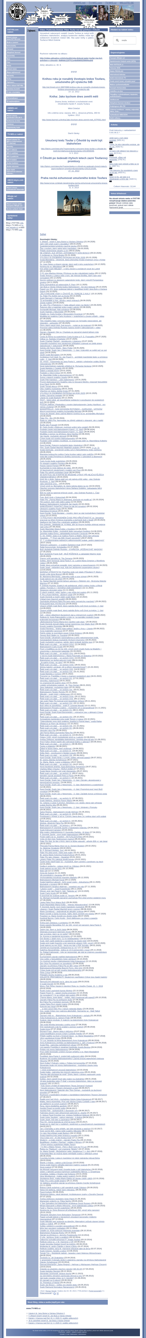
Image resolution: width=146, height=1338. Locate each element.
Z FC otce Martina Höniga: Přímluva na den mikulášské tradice (67, 273)
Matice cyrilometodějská (119, 84)
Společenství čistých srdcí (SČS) (123, 61)
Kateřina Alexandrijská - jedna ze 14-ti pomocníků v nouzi (65, 950)
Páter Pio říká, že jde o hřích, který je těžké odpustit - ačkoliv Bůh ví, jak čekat (73, 841)
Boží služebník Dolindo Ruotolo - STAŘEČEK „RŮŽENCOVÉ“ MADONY (71, 549)
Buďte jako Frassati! (48, 425)
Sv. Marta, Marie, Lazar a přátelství (55, 762)
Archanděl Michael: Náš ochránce (54, 309)
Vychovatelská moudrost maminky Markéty (58, 877)
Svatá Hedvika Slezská (50, 1271)
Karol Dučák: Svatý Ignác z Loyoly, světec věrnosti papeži (65, 757)
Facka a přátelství (47, 746)
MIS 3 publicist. (13, 156)
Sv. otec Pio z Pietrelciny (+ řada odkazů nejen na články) (65, 305)
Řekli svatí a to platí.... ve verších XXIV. (57, 658)
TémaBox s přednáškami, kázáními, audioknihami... (124, 95)
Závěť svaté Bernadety (50, 355)
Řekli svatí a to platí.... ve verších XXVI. (57, 644)
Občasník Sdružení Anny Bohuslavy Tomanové (60, 1215)
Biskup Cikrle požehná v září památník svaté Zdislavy (63, 1187)
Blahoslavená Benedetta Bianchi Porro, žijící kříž (61, 968)
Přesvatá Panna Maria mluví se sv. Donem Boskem (62, 846)
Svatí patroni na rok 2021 (51, 868)
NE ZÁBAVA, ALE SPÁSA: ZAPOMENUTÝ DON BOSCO (65, 253)
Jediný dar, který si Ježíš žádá (53, 929)
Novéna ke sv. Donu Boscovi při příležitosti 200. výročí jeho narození (69, 1210)
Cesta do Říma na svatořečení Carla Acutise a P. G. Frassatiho (67, 337)
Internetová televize (117, 74)
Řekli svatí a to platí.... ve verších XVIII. (57, 696)
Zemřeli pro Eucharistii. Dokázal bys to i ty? (58, 948)
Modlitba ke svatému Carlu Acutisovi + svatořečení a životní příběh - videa (72, 316)
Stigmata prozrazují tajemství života (55, 932)
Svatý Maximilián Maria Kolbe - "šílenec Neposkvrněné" (64, 905)
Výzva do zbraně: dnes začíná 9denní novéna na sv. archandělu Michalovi (72, 413)
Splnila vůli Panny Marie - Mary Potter (56, 348)
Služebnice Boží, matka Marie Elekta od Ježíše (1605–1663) (66, 1178)
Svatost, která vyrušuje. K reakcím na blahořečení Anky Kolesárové (69, 1020)
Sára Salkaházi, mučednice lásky (54, 687)
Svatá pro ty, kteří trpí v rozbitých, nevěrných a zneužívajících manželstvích (72, 1124)
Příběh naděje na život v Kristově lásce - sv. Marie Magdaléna (66, 1036)
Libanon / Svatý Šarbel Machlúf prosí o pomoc (60, 909)
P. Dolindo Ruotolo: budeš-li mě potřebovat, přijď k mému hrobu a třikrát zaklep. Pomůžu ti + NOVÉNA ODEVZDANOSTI (71, 586)
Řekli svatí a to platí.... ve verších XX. (56, 678)
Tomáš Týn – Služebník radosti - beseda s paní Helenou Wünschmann (70, 1253)
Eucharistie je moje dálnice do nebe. (55, 468)
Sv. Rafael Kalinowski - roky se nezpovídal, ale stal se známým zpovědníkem (73, 952)
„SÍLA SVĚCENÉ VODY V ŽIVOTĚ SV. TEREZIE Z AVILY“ (65, 294)
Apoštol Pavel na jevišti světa (52, 1108)
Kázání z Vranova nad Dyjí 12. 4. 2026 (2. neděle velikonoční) (53, 1323)
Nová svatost (45, 1167)
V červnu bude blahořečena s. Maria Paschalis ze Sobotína (65, 656)
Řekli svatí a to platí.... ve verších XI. (56, 735)
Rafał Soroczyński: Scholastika (53, 547)
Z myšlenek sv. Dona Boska (52, 255)
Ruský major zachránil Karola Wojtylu (56, 991)
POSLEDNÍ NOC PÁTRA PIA (52, 604)
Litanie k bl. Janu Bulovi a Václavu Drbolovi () (46, 1313)
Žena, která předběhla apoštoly (53, 1106)
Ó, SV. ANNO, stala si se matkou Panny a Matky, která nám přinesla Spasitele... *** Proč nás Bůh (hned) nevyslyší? (69, 537)
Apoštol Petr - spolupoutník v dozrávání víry (59, 1110)
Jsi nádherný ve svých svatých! (53, 1104)
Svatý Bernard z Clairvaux (51, 298)
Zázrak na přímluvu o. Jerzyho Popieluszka (58, 1235)
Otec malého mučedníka (50, 389)
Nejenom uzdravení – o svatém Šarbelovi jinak (60, 545)
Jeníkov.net (114, 99)
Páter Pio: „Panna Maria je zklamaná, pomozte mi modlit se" (66, 499)
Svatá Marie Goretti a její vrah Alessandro (58, 771)
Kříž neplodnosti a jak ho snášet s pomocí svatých (61, 1027)
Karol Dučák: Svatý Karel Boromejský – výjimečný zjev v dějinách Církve (71, 712)
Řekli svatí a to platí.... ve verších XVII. (57, 699)
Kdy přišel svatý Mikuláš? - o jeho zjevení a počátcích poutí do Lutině (70, 269)
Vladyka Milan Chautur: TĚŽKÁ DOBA (57, 769)
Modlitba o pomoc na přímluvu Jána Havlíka (59, 434)
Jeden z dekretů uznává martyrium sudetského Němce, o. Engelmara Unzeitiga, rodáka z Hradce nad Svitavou (70, 1173)
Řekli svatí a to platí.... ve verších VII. (56, 764)
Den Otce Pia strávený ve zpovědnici (56, 963)
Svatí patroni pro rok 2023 (51, 579)
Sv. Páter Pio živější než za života (54, 296)
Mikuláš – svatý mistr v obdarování (55, 694)
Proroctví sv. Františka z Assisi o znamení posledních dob (65, 676)
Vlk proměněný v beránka (51, 875)
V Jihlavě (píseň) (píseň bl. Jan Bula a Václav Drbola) (49, 1316)
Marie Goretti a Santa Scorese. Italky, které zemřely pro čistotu (67, 914)
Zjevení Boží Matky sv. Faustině (53, 635)
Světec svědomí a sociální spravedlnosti (57, 1226)
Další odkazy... (115, 118)
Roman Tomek (51, 1291)
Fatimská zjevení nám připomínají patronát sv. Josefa (63, 1113)
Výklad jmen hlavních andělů (52, 599)
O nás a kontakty (13, 92)
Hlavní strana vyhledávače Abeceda (15, 188)
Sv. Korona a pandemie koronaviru (55, 936)
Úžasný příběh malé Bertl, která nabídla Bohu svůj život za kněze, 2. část (71, 606)
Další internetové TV (118, 78)
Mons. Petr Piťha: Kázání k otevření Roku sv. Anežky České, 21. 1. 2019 (71, 986)
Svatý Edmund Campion (50, 830)
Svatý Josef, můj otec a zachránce (55, 1119)
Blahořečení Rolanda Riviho (52, 1233)
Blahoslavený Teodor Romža (52, 692)
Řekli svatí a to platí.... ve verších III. (55, 814)
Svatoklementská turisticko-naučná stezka (58, 246)
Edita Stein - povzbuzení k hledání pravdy (58, 753)
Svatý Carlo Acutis (48, 893)
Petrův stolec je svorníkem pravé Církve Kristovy (61, 633)
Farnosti (10, 49)
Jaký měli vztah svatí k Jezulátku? (54, 244)
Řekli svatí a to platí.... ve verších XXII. (57, 669)
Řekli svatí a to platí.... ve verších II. (55, 821)
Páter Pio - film (46, 418)
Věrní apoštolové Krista (50, 1038)
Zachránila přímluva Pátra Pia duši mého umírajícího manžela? (67, 601)
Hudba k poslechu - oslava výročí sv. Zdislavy (59, 866)
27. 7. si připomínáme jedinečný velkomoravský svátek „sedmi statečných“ (72, 540)
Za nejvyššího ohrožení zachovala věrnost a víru (61, 1276)
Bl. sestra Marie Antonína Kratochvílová (57, 855)
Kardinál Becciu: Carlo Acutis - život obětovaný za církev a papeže (69, 918)
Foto (8, 62)
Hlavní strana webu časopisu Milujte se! (14, 205)
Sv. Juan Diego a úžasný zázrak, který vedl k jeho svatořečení (67, 264)
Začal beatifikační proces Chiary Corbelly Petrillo (61, 1034)
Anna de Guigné (47, 873)
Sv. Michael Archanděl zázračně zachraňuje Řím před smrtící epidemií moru (73, 898)
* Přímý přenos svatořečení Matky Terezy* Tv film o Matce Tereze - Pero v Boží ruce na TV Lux (63, 1145)
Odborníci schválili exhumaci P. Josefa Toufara (60, 1239)
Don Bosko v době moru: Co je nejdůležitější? (60, 938)
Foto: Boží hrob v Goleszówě (52, 497)
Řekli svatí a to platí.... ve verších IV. (55, 798)
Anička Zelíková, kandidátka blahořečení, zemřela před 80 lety (67, 739)
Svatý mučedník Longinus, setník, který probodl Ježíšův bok (66, 642)
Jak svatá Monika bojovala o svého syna (57, 1024)
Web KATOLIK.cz (116, 64)
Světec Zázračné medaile (51, 395)
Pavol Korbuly (46, 1192)
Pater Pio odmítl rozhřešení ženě (54, 472)
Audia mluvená (12, 166)
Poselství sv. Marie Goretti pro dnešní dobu (58, 916)
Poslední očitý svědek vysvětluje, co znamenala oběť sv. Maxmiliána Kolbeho (73, 441)
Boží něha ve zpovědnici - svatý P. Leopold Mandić (62, 705)
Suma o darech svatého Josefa (53, 377)
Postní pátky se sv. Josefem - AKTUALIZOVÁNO (61, 837)
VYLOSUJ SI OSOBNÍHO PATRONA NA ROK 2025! (62, 393)
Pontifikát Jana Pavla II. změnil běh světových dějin (62, 1056)
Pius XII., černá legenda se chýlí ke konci (58, 1122)
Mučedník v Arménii (48, 884)
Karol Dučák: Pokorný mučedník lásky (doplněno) (61, 445)
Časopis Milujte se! (117, 58)
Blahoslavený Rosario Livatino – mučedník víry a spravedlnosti (67, 708)
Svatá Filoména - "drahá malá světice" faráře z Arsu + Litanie (66, 628)
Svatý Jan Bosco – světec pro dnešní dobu (58, 1285)
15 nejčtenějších (13, 101)
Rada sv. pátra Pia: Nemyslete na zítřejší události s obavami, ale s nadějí (71, 420)
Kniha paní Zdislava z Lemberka (54, 923)
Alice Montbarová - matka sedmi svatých (57, 1176)
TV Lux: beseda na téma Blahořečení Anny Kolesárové (64, 1040)
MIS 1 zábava (12, 150)
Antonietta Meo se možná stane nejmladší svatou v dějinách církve (69, 1153)
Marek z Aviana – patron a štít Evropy (56, 1162)
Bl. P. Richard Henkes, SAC (52, 850)
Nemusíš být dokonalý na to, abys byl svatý (58, 981)
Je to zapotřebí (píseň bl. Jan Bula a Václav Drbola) (49, 1321)
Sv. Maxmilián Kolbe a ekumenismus (56, 375)
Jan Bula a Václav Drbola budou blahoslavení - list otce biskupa (67, 287)
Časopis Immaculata (118, 88)
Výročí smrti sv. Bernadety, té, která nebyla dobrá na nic (64, 486)
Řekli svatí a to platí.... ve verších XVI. (56, 703)
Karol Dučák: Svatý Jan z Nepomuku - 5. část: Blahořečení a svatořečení (71, 785)
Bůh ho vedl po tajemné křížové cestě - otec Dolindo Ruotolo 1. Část (69, 493)
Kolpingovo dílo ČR (117, 106)
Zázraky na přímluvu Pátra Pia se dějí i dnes (59, 966)
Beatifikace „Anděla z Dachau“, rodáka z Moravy (61, 1142)
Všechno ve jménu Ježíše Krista (54, 391)
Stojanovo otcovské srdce (51, 590)
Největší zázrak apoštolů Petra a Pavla (57, 776)
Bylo (8, 59)
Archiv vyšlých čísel (14, 209)
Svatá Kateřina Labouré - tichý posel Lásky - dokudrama (64, 882)
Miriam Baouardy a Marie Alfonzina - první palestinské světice (66, 1205)
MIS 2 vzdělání (12, 153)
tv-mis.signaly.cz (15, 226)
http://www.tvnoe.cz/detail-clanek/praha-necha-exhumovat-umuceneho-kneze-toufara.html (74, 184)
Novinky (10, 146)
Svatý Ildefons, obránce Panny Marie (56, 800)
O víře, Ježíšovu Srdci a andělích (54, 1237)
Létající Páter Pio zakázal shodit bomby (57, 859)
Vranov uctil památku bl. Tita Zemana (56, 558)
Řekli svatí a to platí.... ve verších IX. (56, 751)
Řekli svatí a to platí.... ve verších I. (55, 825)
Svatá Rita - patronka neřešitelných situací (58, 1045)
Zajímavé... (11, 82)
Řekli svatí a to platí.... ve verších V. (55, 778)
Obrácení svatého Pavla (50, 509)
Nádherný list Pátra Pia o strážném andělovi (59, 522)
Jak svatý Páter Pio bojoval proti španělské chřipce (62, 701)
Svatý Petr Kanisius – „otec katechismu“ (57, 380)
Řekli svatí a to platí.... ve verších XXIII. (57, 665)
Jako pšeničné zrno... (49, 484)
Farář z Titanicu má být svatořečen (55, 1208)
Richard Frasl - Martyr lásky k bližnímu (56, 1031)
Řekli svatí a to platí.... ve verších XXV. (57, 653)
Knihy (9, 79)
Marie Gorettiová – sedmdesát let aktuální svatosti (61, 911)
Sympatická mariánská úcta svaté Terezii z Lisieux (61, 719)
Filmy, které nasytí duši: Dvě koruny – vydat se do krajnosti (65, 325)
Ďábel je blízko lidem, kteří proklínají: (56, 748)
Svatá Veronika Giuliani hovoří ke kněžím (58, 1244)
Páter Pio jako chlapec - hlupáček (54, 857)
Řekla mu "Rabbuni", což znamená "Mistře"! (59, 1149)
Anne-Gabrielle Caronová (51, 631)
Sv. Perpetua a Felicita (49, 1282)
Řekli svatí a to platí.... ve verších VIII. (56, 755)
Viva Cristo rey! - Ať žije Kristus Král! (55, 1138)
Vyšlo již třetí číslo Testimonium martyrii (57, 839)
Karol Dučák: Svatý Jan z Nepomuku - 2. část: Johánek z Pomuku (68, 807)
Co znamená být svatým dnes (53, 683)
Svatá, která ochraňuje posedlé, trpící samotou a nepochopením (68, 565)
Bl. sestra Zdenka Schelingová (53, 760)
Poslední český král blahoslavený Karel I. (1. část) (61, 432)
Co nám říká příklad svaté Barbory (55, 1133)
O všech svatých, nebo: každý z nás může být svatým (63, 592)
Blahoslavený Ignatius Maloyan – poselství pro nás (62, 886)
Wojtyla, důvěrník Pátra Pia (52, 823)
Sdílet (43, 234)
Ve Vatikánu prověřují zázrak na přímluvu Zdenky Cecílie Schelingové (70, 1183)
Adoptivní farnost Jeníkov (120, 103)
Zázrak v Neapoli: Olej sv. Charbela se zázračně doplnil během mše (69, 332)
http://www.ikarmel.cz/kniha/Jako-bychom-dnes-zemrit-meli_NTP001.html (74, 120)
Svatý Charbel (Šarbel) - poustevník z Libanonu (60, 341)
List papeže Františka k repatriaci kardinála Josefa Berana (65, 1047)
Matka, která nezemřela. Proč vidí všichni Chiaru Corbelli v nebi (67, 1101)
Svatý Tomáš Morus (48, 386)
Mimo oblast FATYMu (15, 85)
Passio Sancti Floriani (49, 466)
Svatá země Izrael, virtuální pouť (122, 81)
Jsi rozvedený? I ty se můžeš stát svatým (57, 995)
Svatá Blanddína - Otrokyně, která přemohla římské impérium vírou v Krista (72, 260)
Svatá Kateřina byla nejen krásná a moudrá (58, 1135)
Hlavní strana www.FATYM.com (13, 38)
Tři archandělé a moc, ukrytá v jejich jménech (60, 300)
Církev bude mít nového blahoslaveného (57, 438)
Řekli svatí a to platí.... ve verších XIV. (56, 717)
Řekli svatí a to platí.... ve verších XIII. (56, 726)
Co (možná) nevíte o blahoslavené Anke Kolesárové (62, 961)
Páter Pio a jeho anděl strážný (53, 1181)
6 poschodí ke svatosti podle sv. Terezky (57, 895)
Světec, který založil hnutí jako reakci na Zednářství (62, 1079)
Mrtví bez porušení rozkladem (53, 1228)
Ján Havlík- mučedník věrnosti (53, 436)
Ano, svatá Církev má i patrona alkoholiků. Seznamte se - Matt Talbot (70, 1011)
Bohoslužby (11, 46)
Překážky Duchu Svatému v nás (54, 975)
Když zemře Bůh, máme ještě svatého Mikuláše (60, 1131)
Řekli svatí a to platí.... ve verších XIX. (56, 690)
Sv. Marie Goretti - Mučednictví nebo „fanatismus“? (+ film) (65, 1151)
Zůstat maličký (46, 303)
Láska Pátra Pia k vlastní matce (53, 1004)
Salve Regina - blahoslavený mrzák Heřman (59, 812)
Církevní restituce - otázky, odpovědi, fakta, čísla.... (124, 110)
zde (21, 223)
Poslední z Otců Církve (50, 373)
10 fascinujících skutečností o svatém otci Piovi (60, 470)
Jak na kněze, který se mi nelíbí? (54, 934)
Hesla (9, 66)
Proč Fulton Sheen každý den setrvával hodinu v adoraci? (65, 742)
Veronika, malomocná (49, 680)
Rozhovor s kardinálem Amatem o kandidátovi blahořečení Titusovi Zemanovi (73, 1095)
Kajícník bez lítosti (48, 1006)
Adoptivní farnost (13, 52)
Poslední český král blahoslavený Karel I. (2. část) (61, 429)
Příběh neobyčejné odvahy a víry (54, 251)
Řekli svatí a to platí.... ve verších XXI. (56, 671)
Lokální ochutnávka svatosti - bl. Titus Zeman (59, 685)
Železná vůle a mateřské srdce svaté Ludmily (59, 307)
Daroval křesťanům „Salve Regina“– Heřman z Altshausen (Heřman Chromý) (73, 1264)
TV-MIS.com (95, 3)
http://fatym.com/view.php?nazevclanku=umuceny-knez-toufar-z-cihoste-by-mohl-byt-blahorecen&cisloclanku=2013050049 (74, 150)
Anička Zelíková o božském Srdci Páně (57, 1199)
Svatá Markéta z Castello (51, 368)
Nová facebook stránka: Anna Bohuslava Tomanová (62, 766)
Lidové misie (12, 69)
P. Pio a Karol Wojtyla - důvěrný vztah (56, 594)
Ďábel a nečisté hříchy (49, 370)
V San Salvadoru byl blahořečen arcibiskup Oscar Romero (65, 1203)
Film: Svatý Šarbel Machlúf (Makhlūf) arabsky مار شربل (69, 447)
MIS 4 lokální (12, 160)
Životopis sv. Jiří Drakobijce (52, 1258)
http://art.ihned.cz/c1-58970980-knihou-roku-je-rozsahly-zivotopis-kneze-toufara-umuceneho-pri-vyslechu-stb (73, 88)
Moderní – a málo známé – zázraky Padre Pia (60, 1140)
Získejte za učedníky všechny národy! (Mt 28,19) (61, 1269)
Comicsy (10, 124)
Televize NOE (115, 68)
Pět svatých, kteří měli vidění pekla (55, 502)
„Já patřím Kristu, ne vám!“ (51, 662)
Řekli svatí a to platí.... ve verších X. (55, 744)
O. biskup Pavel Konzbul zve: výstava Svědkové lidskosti (64, 1115)
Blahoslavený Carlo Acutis (51, 647)
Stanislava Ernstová (48, 511)
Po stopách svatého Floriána (52, 463)
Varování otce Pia (47, 730)
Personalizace (12, 98)
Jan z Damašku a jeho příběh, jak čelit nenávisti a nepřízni (65, 1129)
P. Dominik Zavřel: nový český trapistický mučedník (62, 907)
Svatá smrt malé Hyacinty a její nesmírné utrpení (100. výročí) (67, 943)
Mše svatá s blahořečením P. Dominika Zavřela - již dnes (64, 832)
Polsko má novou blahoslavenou (54, 1049)
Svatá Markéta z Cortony (50, 674)
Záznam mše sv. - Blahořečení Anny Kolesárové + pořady (65, 1015)
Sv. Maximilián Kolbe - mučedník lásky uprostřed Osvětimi (65, 531)
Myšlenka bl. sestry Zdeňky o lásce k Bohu (58, 1246)
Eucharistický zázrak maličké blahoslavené (59, 957)
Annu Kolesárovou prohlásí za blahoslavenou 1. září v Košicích (67, 1043)
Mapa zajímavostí (13, 72)
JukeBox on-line (116, 91)
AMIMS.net (79, 3)
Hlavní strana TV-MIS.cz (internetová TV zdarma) (14, 141)
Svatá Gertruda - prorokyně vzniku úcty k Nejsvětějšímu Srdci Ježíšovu (71, 450)
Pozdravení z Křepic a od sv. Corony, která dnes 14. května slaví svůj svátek (73, 816)
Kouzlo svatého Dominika (51, 626)
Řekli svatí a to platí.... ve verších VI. (56, 773)
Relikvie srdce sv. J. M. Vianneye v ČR (56, 1242)
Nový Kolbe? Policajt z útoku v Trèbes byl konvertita (62, 1063)
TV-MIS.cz (111, 3)
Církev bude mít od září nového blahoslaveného (61, 970)
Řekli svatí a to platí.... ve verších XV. (56, 710)
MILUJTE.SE (127, 3)
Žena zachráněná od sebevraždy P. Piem (58, 284)
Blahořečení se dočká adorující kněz (56, 660)
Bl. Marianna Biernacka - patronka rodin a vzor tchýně (63, 576)
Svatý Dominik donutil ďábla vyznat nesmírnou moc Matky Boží (67, 624)
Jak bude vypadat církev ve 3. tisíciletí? (57, 1278)
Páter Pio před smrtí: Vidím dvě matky (56, 852)
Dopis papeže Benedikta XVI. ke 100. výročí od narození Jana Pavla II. (70, 925)
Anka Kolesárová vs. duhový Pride (55, 1018)
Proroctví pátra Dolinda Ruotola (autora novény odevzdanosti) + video (70, 327)
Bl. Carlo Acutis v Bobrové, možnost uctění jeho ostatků (64, 427)
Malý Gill (43, 871)
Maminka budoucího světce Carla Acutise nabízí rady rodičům (67, 454)
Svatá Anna (45, 1029)
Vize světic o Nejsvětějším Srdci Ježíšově (58, 959)
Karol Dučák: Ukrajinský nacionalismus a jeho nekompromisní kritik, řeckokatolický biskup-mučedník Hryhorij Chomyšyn (69, 638)
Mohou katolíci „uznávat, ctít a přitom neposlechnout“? (63, 667)
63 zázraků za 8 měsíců (50, 1280)
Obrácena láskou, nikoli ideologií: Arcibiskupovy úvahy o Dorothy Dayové (71, 1194)
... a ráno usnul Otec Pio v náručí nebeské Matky (61, 1009)
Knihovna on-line (13, 121)
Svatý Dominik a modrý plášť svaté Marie (58, 597)
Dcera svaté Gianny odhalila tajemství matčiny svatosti (63, 1165)
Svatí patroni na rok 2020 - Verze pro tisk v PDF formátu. (64, 945)
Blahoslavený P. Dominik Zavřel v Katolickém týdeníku (63, 828)
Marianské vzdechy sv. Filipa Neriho (55, 1201)
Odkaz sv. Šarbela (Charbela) (53, 339)
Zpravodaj (11, 56)
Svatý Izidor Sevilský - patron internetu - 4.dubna (61, 1117)
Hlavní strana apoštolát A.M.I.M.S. (14, 116)
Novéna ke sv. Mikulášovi (51, 266)
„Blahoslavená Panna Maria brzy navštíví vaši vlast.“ (62, 622)
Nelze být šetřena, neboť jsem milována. (57, 1190)
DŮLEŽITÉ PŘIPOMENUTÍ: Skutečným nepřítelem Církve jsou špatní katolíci (73, 977)
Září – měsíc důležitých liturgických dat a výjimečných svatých (67, 615)
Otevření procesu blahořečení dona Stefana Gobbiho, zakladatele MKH (71, 488)
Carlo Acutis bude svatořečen (52, 461)
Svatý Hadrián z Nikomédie (52, 312)
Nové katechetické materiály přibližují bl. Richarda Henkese (65, 366)
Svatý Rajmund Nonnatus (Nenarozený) (57, 1287)
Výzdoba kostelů (13, 89)
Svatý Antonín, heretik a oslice (53, 1251)
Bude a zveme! (12, 42)
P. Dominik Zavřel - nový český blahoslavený (59, 834)
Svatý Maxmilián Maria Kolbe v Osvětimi (57, 529)
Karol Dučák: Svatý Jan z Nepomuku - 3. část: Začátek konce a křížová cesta (73, 794)
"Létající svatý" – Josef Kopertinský (55, 889)
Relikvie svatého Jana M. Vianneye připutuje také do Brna (65, 1248)
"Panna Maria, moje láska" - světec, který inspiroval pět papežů (67, 997)
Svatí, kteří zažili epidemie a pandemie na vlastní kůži (63, 941)
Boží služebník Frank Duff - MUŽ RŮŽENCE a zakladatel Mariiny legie (70, 554)
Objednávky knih (13, 127)
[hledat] (124, 40)
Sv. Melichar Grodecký (49, 848)
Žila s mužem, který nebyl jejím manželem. (58, 248)
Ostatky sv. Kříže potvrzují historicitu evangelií (60, 1230)
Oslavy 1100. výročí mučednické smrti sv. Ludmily (61, 737)
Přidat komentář (46, 1293)
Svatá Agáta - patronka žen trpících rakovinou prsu (62, 1072)
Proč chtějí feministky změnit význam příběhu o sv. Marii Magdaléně (69, 1052)
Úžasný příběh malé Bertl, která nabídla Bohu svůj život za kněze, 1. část (71, 610)
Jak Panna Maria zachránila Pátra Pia (56, 733)
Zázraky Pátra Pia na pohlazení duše (56, 1000)
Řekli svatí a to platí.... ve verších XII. (56, 728)
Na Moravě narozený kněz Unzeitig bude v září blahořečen (65, 1169)
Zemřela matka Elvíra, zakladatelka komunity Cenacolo (64, 533)
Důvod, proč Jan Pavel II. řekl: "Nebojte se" (58, 891)
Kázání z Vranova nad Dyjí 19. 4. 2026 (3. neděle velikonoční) (53, 1318)
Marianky (10, 75)
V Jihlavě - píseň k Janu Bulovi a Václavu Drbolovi (61, 241)
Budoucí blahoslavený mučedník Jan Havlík (59, 504)
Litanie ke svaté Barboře (50, 398)
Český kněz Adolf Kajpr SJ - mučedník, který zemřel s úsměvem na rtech (71, 862)
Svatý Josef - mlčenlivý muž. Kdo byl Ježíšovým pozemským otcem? (69, 567)
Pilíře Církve (45, 972)
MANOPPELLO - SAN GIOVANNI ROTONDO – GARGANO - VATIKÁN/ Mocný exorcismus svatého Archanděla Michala (71, 410)
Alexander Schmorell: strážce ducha (55, 1273)
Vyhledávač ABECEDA (119, 115)
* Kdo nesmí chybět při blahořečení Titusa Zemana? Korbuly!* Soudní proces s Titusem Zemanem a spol (66, 1087)
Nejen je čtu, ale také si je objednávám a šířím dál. (119, 178)
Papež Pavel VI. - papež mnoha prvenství (58, 993)
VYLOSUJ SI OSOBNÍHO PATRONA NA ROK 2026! (62, 257)
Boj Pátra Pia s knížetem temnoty (54, 1002)
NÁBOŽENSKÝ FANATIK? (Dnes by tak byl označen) (63, 506)
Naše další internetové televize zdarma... (14, 171)
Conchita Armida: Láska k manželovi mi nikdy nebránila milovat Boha (70, 1158)
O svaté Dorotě (46, 984)
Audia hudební (12, 163)
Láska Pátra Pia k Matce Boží (53, 902)
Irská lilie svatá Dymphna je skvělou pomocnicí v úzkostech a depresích (71, 456)
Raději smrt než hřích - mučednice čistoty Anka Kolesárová (65, 1099)
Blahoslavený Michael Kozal (52, 880)
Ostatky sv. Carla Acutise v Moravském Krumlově (61, 314)
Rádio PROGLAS (116, 71)
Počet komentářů (95, 1291)
